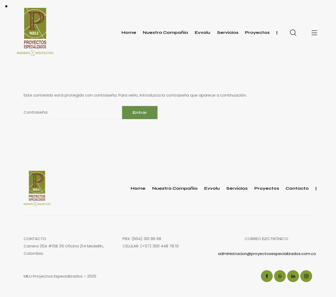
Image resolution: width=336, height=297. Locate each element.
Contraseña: (72, 112)
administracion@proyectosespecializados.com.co (267, 253)
